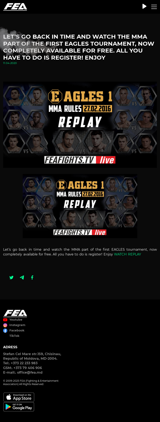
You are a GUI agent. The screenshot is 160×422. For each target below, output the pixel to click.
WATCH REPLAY (127, 254)
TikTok (14, 336)
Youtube (15, 319)
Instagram (17, 325)
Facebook (16, 330)
